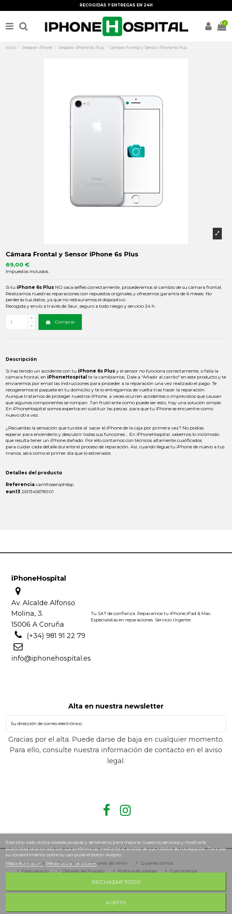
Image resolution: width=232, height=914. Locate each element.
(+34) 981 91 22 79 (56, 636)
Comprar (60, 322)
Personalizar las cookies (71, 863)
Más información (24, 863)
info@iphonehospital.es (51, 658)
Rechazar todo (116, 882)
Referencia (20, 484)
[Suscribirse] (219, 724)
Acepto (116, 902)
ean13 (13, 491)
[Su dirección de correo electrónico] (109, 724)
